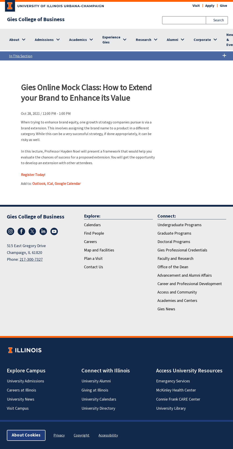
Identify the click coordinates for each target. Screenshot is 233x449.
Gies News (166, 309)
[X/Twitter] (32, 231)
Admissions (44, 39)
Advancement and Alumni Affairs (184, 275)
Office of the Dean (172, 267)
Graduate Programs (174, 233)
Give (223, 5)
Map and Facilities (99, 250)
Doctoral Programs (173, 242)
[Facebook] (21, 231)
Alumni (172, 39)
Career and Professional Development (189, 284)
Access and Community (177, 292)
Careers (90, 242)
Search (218, 20)
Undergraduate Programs (179, 225)
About (14, 39)
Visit (196, 5)
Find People (94, 233)
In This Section (117, 56)
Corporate (202, 39)
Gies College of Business (36, 19)
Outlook (38, 183)
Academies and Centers (177, 301)
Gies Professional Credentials (182, 250)
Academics (78, 39)
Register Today (32, 174)
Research (143, 39)
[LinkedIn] (43, 231)
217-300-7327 (31, 259)
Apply (209, 5)
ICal (50, 183)
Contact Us (93, 267)
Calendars (92, 225)
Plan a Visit (93, 258)
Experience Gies (111, 40)
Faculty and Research (175, 258)
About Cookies (26, 435)
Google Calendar (68, 183)
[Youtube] (54, 231)
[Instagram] (10, 231)
